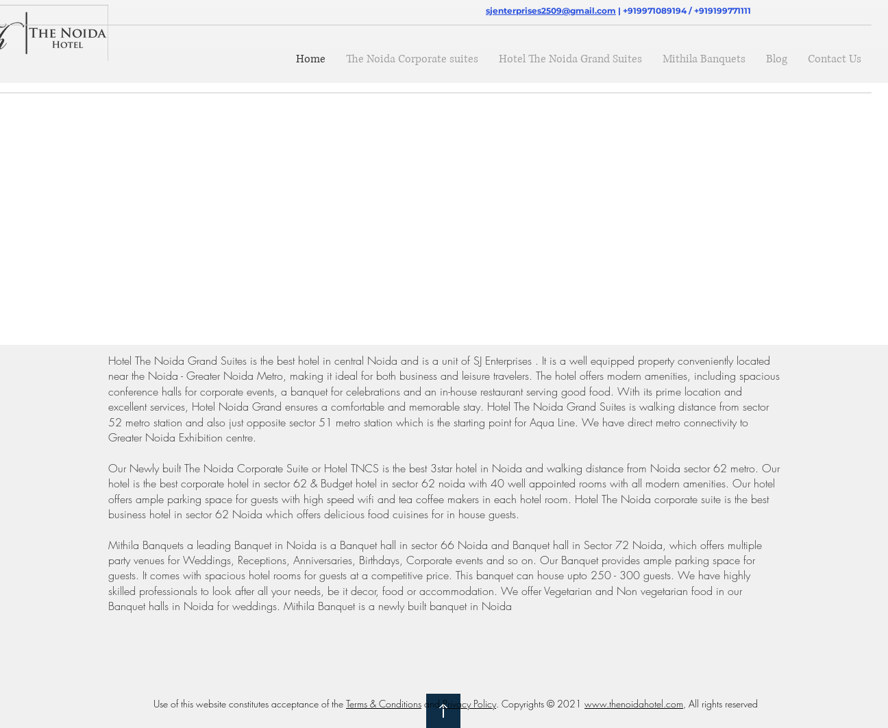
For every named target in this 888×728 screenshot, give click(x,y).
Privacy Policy (469, 703)
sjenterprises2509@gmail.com (551, 10)
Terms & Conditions (383, 703)
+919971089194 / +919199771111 (687, 10)
